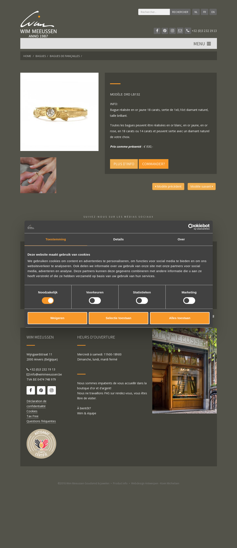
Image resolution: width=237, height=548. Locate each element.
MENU (202, 44)
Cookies (32, 471)
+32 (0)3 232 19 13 (200, 31)
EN (213, 12)
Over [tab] (181, 239)
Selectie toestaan (118, 318)
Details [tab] (118, 239)
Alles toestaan (179, 318)
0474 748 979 (46, 439)
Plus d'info (124, 163)
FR (204, 12)
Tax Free (32, 476)
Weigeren (57, 318)
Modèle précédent (168, 186)
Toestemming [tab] (56, 239)
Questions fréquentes (41, 481)
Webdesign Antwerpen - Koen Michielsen (155, 543)
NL (195, 12)
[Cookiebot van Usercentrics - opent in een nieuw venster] (191, 227)
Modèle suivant (201, 186)
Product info (120, 543)
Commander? (153, 163)
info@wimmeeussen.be (46, 434)
